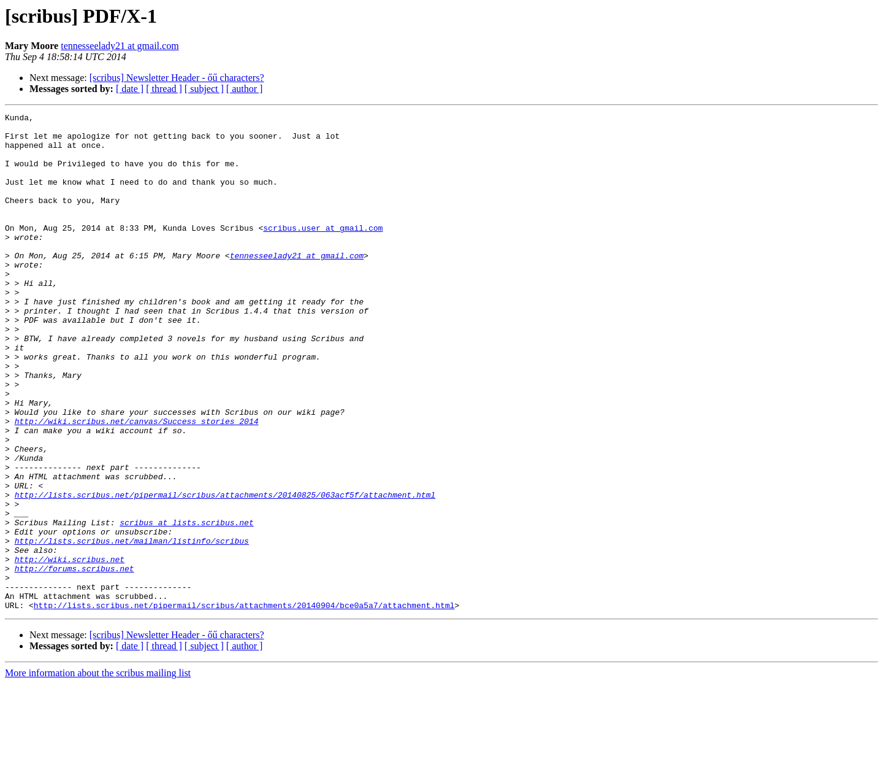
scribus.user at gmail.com (323, 251)
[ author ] (244, 88)
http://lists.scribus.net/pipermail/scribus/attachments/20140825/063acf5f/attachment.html (225, 571)
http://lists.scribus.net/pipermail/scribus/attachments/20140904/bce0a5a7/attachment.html (244, 704)
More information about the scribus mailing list (98, 772)
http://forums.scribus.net (74, 660)
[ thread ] (164, 88)
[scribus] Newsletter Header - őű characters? (177, 77)
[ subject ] (204, 88)
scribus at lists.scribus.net (186, 605)
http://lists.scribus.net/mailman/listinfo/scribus (132, 627)
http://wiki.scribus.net (69, 649)
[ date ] (129, 88)
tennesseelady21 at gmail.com (119, 45)
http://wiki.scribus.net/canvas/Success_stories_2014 (137, 483)
